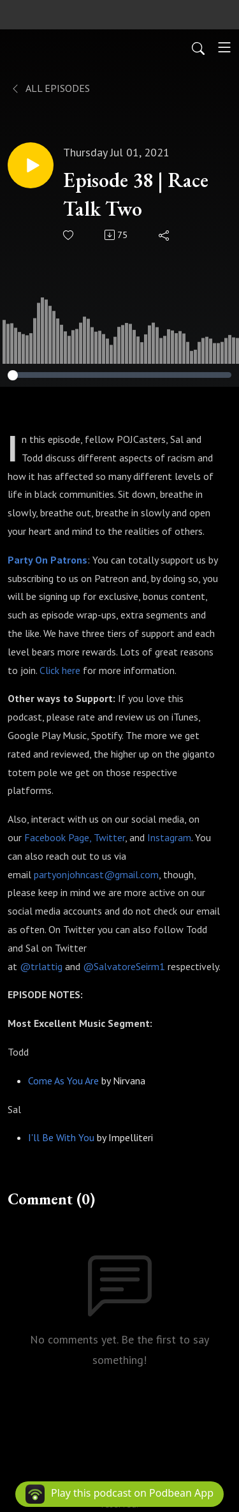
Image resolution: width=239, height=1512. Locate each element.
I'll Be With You (61, 1137)
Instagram (169, 837)
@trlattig (41, 966)
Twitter (109, 837)
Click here (60, 670)
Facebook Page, (57, 837)
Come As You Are (63, 1080)
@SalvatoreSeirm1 (124, 966)
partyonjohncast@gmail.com (96, 874)
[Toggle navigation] (224, 47)
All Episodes (50, 88)
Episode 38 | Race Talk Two (135, 194)
